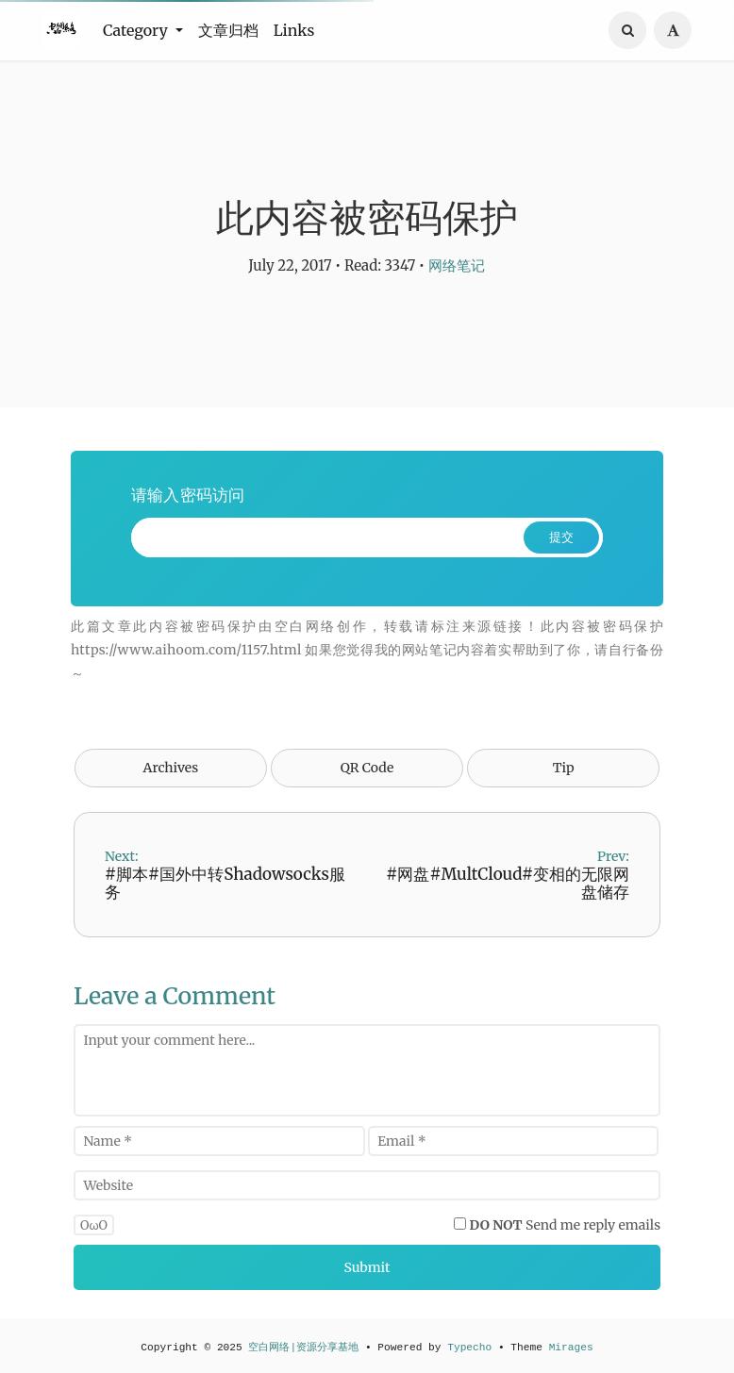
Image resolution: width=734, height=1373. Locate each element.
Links (294, 30)
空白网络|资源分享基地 (303, 1347)
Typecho (469, 1347)
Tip (564, 767)
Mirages (571, 1347)
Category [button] (137, 30)
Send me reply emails (565, 1224)
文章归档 (228, 30)
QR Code (367, 767)
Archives (171, 767)
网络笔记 (456, 265)
